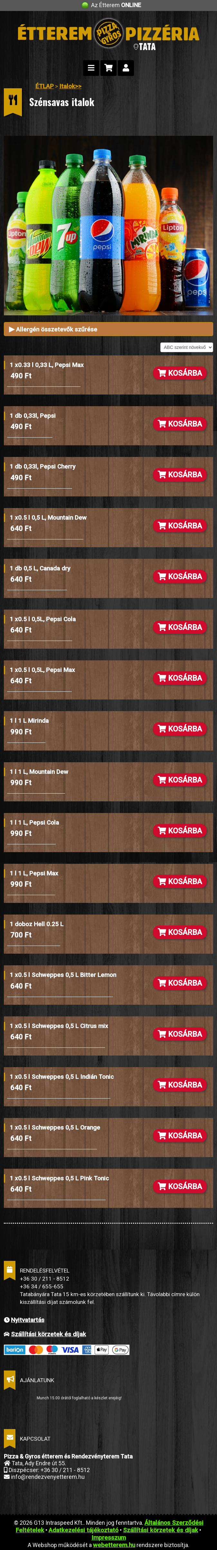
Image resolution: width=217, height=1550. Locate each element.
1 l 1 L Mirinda (29, 720)
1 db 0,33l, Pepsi (33, 415)
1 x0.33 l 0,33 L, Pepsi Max (47, 365)
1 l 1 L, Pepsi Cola (34, 822)
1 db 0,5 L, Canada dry (40, 568)
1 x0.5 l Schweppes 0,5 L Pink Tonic (59, 1178)
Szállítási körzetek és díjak (48, 1334)
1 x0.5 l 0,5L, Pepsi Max (42, 670)
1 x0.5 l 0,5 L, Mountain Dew (48, 517)
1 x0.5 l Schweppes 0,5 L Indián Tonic (62, 1076)
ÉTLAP (44, 86)
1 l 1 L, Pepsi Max (34, 873)
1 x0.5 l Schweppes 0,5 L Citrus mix (59, 1026)
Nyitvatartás (27, 1320)
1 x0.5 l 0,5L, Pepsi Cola (43, 619)
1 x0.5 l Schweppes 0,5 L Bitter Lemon (63, 975)
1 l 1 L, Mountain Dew (39, 771)
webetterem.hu (114, 1545)
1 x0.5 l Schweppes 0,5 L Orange (55, 1127)
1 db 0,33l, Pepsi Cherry (42, 466)
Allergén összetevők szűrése (53, 329)
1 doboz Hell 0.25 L (36, 924)
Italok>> (70, 86)
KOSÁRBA (180, 373)
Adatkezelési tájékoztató (83, 1530)
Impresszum (108, 1537)
